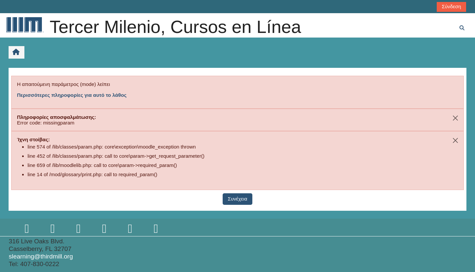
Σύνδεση (451, 6)
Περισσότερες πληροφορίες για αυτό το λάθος (71, 95)
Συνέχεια (237, 199)
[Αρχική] (24, 24)
